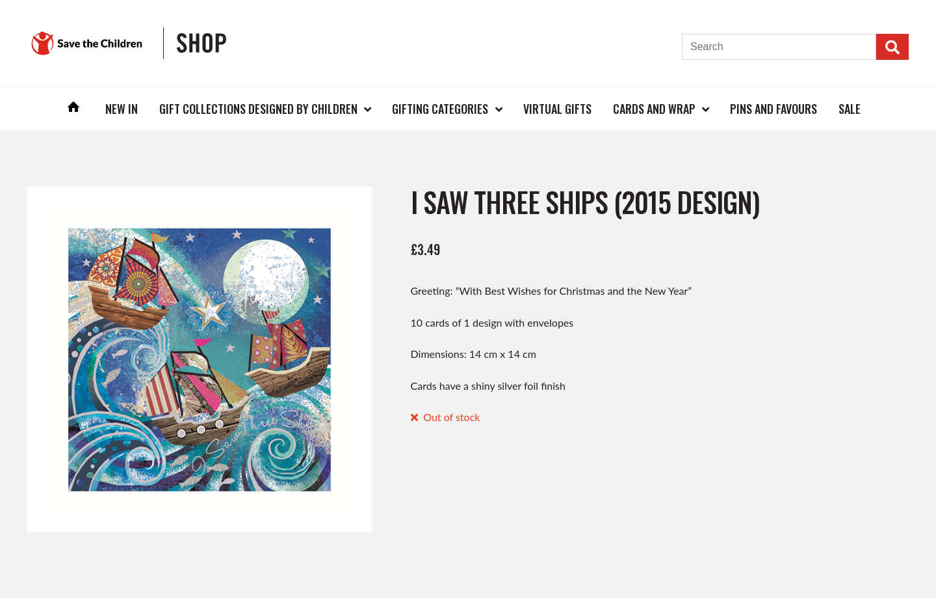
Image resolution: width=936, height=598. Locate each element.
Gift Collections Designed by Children (258, 108)
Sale (849, 108)
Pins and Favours (773, 108)
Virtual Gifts (557, 108)
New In (121, 108)
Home (74, 108)
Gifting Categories (440, 108)
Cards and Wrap (654, 108)
